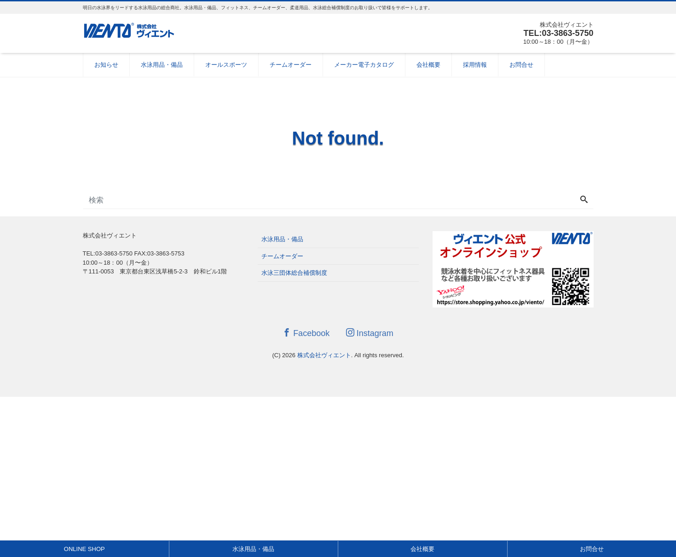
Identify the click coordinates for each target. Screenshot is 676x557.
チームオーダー (291, 64)
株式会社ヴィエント (324, 355)
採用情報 (475, 64)
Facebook (306, 333)
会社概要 (428, 64)
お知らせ (106, 64)
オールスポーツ (226, 64)
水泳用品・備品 (162, 64)
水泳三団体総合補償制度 (294, 272)
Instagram (369, 333)
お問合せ (521, 64)
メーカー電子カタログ (364, 64)
